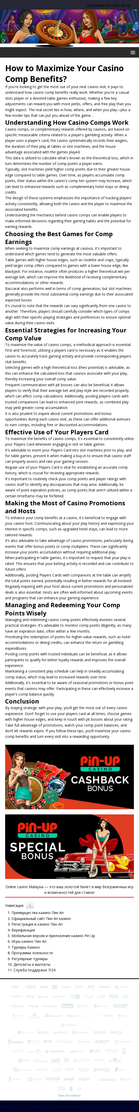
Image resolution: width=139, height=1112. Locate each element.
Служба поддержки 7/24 (34, 970)
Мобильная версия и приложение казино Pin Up (53, 935)
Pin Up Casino (79, 1103)
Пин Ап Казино (13, 1103)
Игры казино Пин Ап (29, 941)
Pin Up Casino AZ (32, 1108)
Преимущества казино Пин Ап (37, 912)
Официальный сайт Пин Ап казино (41, 918)
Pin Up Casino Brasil (64, 1108)
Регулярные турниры (29, 958)
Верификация (23, 930)
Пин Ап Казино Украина (47, 1103)
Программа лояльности (32, 952)
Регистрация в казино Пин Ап (37, 924)
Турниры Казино (25, 947)
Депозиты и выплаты (32, 964)
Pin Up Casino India (108, 1103)
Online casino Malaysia (24, 886)
